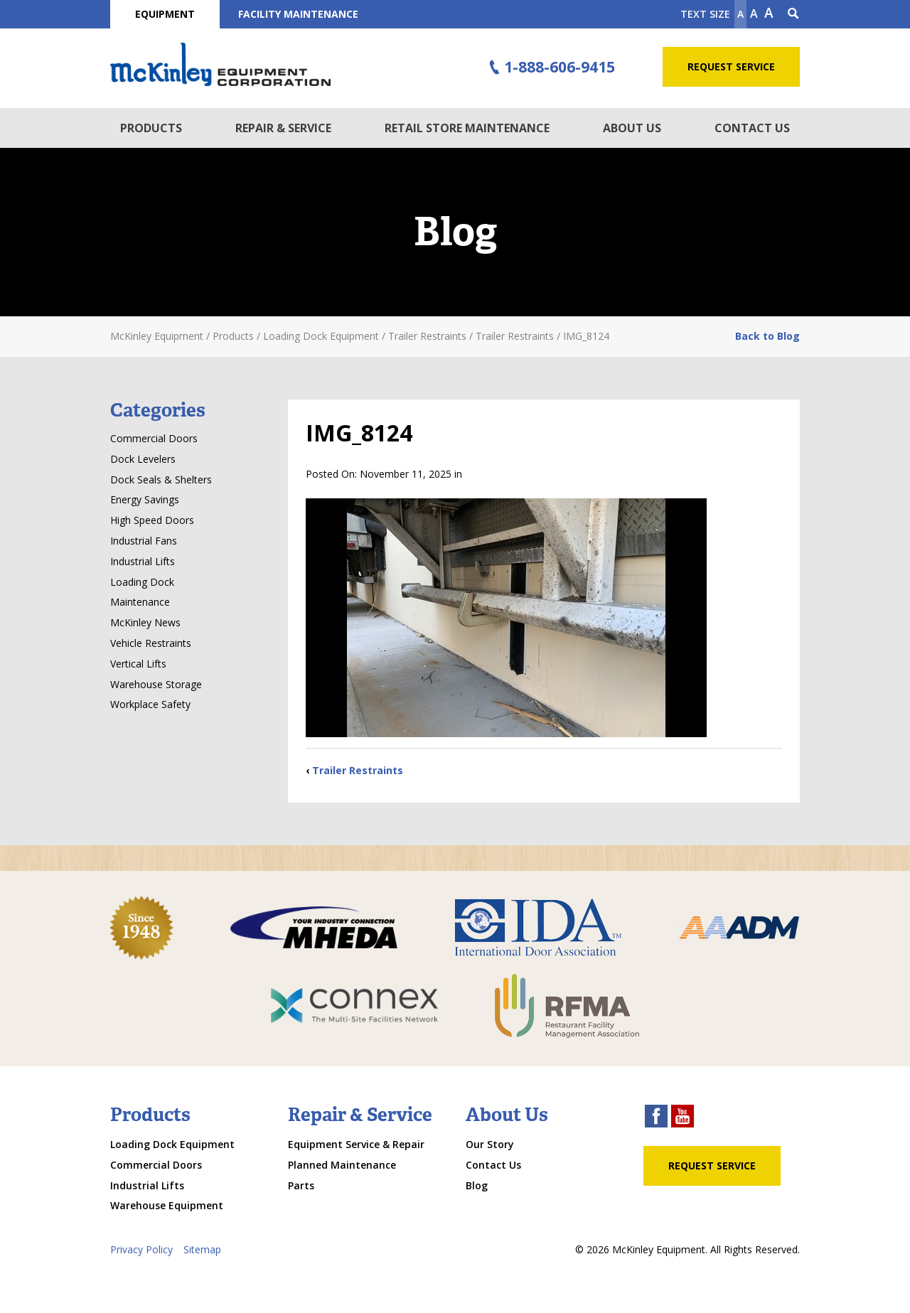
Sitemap (202, 1249)
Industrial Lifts (142, 561)
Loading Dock (142, 582)
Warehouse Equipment (166, 1205)
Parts (301, 1185)
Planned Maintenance (342, 1165)
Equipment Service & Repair (356, 1144)
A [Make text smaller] (740, 14)
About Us (632, 128)
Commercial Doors (154, 438)
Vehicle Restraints (150, 643)
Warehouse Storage (156, 684)
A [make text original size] (754, 13)
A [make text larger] (769, 13)
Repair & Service (283, 128)
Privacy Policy (141, 1249)
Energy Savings (144, 499)
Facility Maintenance (298, 14)
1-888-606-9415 (550, 67)
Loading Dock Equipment (172, 1144)
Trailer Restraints (357, 770)
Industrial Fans (143, 540)
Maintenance (140, 602)
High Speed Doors (152, 520)
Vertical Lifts (138, 663)
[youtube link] (682, 1118)
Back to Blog (767, 336)
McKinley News (145, 622)
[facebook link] (656, 1118)
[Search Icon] (793, 14)
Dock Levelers (143, 459)
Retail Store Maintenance (467, 128)
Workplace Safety (150, 704)
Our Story (490, 1144)
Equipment (165, 14)
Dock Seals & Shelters (161, 479)
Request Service (731, 66)
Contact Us (752, 128)
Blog (477, 1185)
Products (151, 128)
